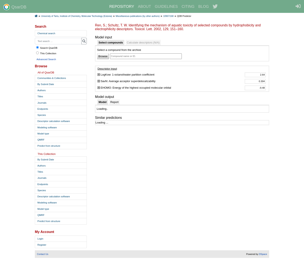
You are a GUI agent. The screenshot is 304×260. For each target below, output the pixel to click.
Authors (41, 90)
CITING (188, 6)
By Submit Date (45, 84)
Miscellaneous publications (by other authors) (138, 16)
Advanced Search (46, 59)
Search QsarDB (46, 47)
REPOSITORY (121, 6)
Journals (41, 103)
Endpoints (42, 109)
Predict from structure (48, 146)
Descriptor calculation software (53, 121)
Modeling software (47, 127)
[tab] (110, 42)
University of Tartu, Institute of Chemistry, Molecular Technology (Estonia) (76, 16)
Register (41, 245)
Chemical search (46, 33)
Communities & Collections (51, 78)
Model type (43, 133)
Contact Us (42, 254)
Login (40, 238)
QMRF (40, 139)
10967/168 (168, 16)
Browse (102, 56)
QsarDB (14, 7)
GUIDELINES (166, 6)
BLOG (203, 6)
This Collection (46, 53)
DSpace (263, 254)
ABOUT (144, 6)
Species (41, 115)
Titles (40, 96)
